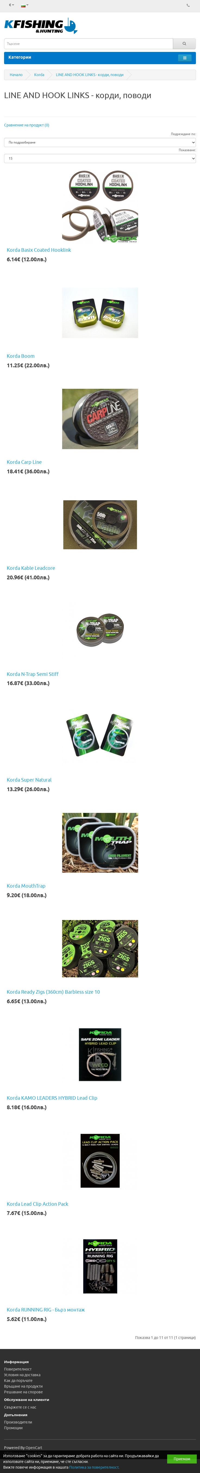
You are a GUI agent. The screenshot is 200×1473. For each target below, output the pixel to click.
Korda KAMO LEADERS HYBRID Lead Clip (52, 1098)
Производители (18, 1422)
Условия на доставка (22, 1375)
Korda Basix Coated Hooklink (39, 250)
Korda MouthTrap (26, 886)
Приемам (182, 1459)
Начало (16, 75)
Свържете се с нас (20, 1407)
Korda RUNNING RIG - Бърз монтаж (46, 1310)
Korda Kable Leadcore (31, 568)
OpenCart (34, 1448)
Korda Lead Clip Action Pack (37, 1204)
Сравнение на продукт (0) (26, 125)
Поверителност (17, 1369)
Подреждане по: (183, 134)
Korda (39, 75)
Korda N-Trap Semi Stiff (33, 674)
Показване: (187, 150)
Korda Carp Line (24, 462)
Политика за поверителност (93, 1467)
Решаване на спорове (23, 1392)
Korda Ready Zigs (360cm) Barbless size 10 (53, 992)
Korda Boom (21, 356)
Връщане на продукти (23, 1386)
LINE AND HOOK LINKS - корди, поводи (89, 75)
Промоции (13, 1428)
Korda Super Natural (29, 780)
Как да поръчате (18, 1380)
